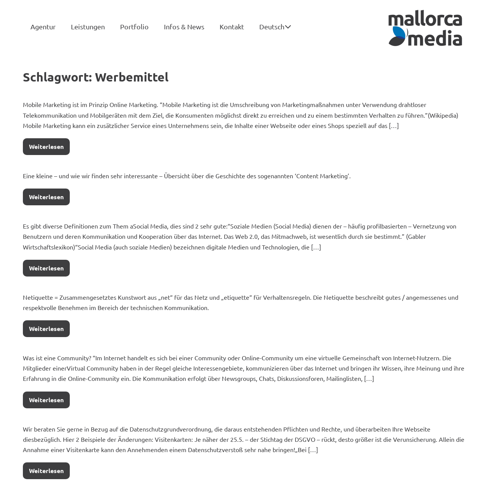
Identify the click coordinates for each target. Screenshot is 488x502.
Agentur (43, 26)
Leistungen (88, 26)
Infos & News (184, 26)
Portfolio (134, 26)
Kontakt (232, 26)
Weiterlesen (49, 144)
